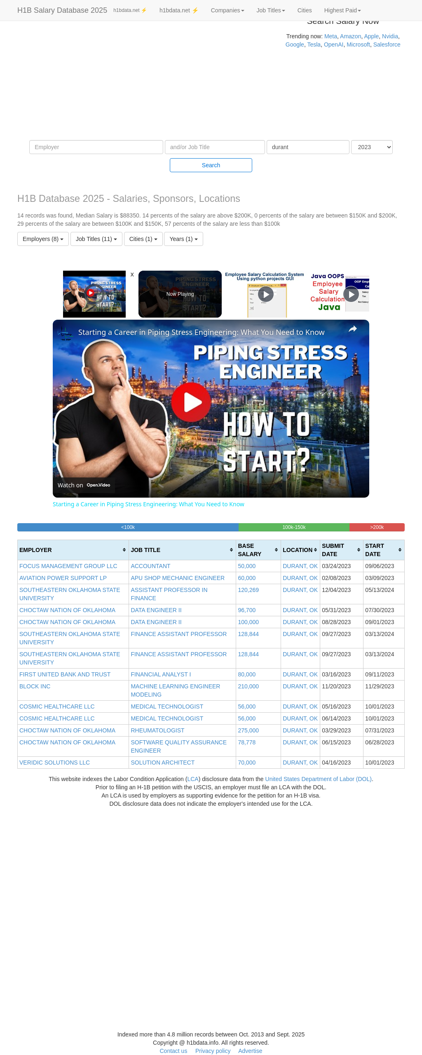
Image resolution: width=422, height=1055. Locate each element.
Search (211, 165)
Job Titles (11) (96, 239)
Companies (227, 10)
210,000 (248, 686)
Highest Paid (342, 10)
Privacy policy (213, 1051)
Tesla (314, 44)
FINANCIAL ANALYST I (161, 674)
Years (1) (183, 239)
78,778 (247, 742)
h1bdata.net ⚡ (130, 10)
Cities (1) (143, 239)
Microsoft (358, 44)
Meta (330, 36)
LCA (192, 779)
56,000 (247, 706)
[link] (66, 333)
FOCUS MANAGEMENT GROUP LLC (68, 566)
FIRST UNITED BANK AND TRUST (64, 674)
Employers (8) (43, 239)
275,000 (248, 730)
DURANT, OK (300, 566)
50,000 (247, 566)
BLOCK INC (34, 686)
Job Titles (271, 10)
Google (295, 44)
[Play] (266, 294)
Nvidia (390, 36)
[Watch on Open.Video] (84, 485)
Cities (305, 10)
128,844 (248, 634)
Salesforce (387, 44)
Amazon (350, 36)
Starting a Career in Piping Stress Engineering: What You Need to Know (201, 332)
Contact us (173, 1051)
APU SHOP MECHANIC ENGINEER (178, 578)
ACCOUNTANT (150, 566)
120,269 (248, 590)
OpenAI (333, 44)
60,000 (247, 578)
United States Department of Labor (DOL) (318, 779)
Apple (371, 36)
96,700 (247, 610)
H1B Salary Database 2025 (62, 10)
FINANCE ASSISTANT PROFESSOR (179, 634)
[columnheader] (73, 550)
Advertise (250, 1051)
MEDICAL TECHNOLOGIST (167, 706)
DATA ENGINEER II (156, 610)
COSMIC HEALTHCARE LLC (57, 706)
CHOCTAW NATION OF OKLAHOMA (67, 610)
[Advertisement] (140, 82)
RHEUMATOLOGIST (157, 730)
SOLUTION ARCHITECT (163, 762)
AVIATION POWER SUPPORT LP (63, 578)
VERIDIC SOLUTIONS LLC (54, 762)
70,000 (247, 762)
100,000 (248, 622)
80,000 (247, 674)
